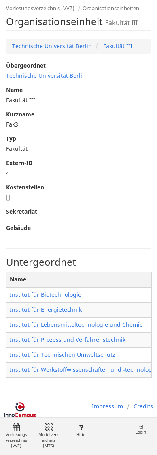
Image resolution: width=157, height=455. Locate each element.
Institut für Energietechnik (46, 309)
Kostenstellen (25, 187)
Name (14, 90)
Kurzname (20, 114)
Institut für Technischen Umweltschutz (62, 354)
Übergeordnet (26, 65)
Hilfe (80, 430)
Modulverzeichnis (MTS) (48, 436)
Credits (143, 406)
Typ (11, 138)
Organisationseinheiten (111, 8)
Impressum (107, 406)
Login (141, 429)
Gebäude (18, 228)
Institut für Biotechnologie (45, 294)
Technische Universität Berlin (52, 46)
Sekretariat (21, 211)
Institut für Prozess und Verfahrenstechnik (67, 339)
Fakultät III (117, 46)
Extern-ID (19, 163)
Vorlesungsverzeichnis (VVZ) (40, 8)
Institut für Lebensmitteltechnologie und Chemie (76, 324)
